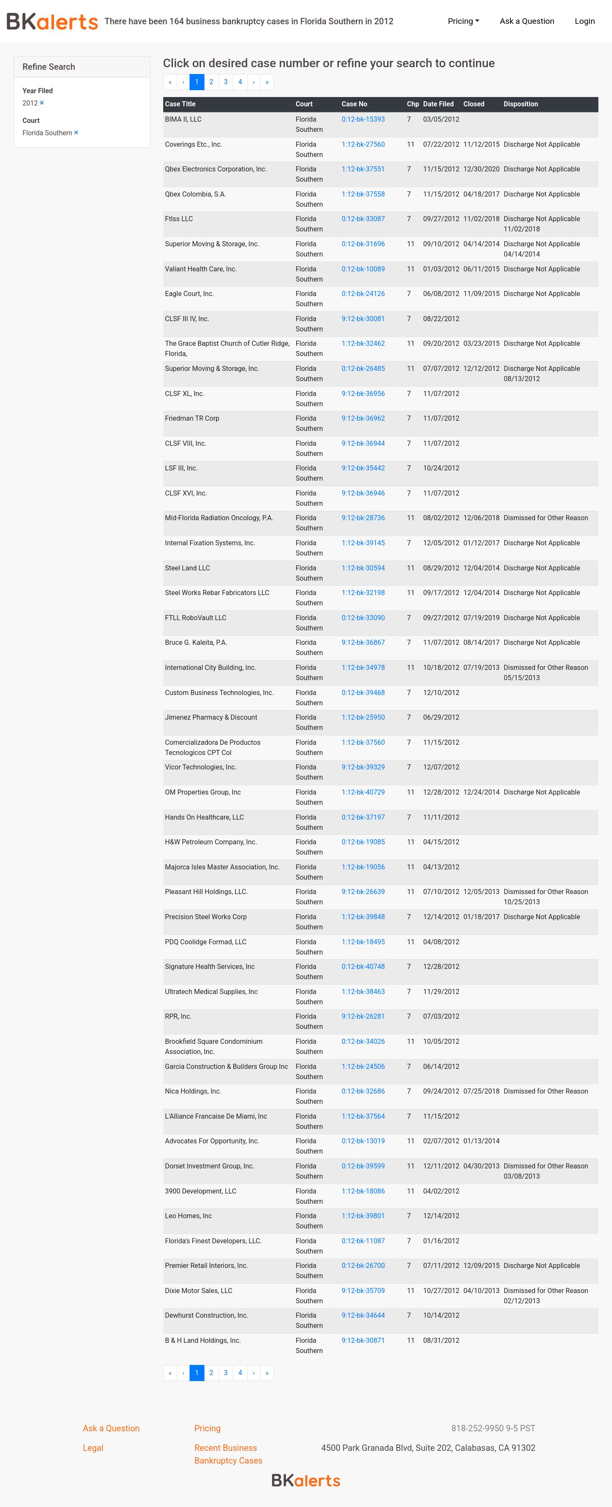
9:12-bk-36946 (363, 493)
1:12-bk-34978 (363, 668)
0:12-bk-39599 (363, 1166)
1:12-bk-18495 (363, 942)
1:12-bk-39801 (363, 1216)
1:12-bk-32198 (363, 593)
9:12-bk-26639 (363, 892)
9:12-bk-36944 (363, 443)
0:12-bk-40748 (363, 967)
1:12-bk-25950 (363, 717)
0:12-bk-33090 (363, 618)
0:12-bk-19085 (363, 842)
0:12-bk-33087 (363, 219)
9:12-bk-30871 (363, 1340)
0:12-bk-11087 (363, 1241)
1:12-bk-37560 (363, 742)
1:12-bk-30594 (363, 568)
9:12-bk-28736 (363, 518)
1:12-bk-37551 (363, 169)
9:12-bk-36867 (363, 642)
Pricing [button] (460, 21)
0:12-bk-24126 (363, 294)
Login (585, 21)
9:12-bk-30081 (363, 319)
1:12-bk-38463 (363, 992)
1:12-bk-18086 (363, 1191)
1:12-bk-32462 (363, 343)
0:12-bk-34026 (363, 1041)
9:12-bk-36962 (363, 418)
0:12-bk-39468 (363, 693)
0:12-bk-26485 (363, 369)
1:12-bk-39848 (363, 917)
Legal (93, 1448)
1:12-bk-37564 (363, 1116)
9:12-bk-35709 (363, 1291)
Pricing (208, 1428)
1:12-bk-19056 (363, 867)
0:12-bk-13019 (363, 1141)
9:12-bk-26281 (363, 1016)
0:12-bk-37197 (363, 817)
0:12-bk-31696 (363, 244)
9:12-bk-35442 (363, 468)
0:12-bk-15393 (363, 119)
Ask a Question (527, 21)
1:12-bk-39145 (363, 543)
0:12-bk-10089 (363, 269)
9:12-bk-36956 (363, 394)
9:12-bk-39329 (363, 767)
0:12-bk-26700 (363, 1266)
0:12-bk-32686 (363, 1091)
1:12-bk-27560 (363, 144)
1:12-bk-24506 (363, 1067)
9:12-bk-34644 (363, 1315)
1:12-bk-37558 (363, 194)
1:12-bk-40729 (363, 792)
